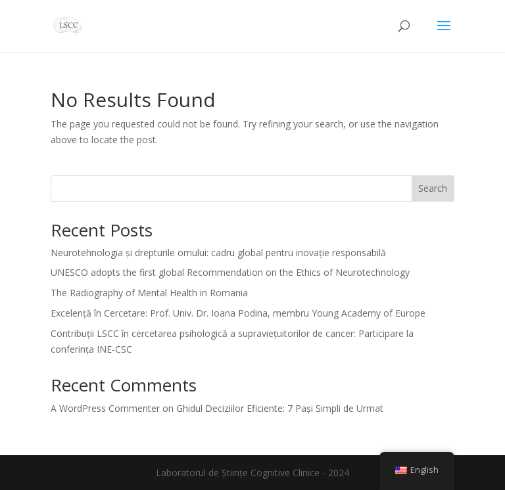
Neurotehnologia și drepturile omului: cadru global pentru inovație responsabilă (218, 252)
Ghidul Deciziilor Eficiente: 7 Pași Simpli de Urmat (279, 408)
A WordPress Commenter (105, 408)
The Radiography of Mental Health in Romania (149, 292)
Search (432, 188)
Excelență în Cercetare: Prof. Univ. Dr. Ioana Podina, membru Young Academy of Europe (238, 313)
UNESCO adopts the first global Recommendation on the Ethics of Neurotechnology (230, 272)
